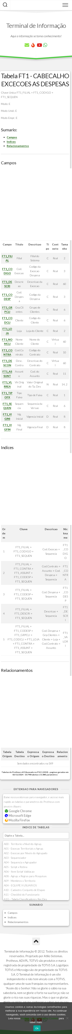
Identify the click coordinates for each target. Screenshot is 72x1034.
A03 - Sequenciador (15, 857)
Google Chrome (18, 811)
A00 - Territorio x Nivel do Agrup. (23, 844)
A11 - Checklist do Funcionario (22, 894)
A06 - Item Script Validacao (19, 871)
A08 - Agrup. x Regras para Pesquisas (25, 876)
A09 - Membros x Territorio (20, 880)
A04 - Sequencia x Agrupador (20, 862)
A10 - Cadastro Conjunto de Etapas (24, 890)
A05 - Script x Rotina (15, 867)
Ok (37, 1028)
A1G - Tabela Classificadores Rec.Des (25, 899)
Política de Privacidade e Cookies (39, 1018)
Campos (12, 137)
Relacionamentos (18, 145)
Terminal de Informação (36, 25)
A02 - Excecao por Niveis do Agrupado (25, 853)
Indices (11, 141)
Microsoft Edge (18, 816)
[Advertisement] (36, 204)
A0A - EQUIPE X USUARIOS (20, 885)
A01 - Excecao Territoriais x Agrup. (23, 848)
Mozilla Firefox (17, 820)
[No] (67, 1018)
